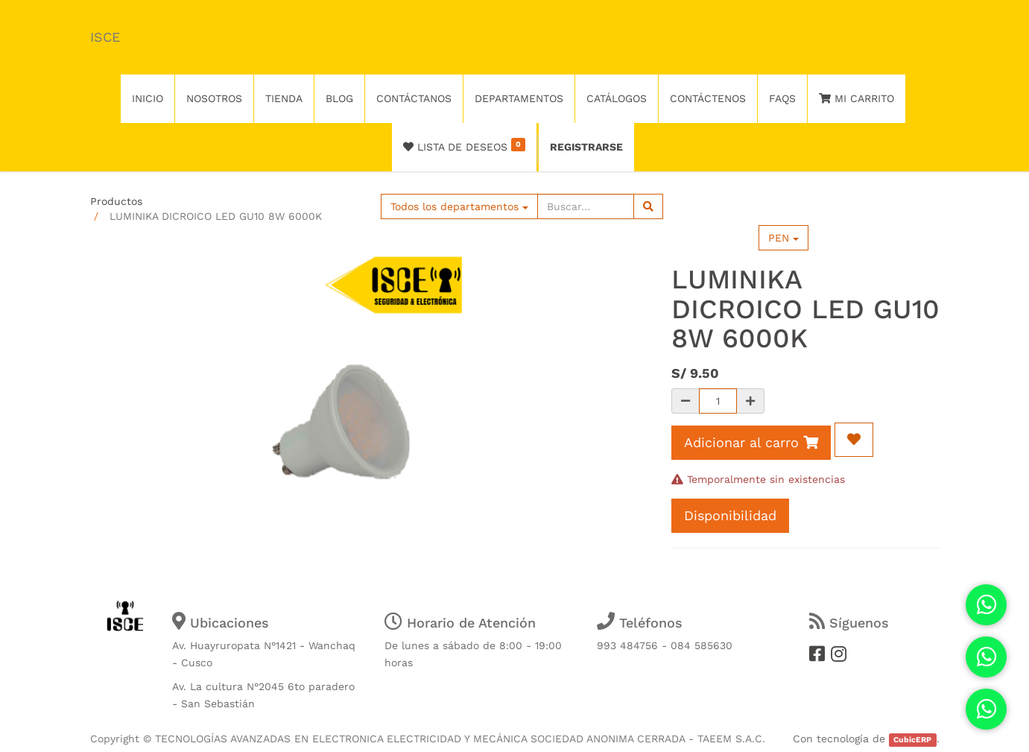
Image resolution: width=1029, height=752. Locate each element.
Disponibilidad (730, 515)
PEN (783, 238)
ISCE (105, 37)
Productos (116, 201)
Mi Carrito (856, 98)
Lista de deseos (464, 145)
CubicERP (912, 740)
